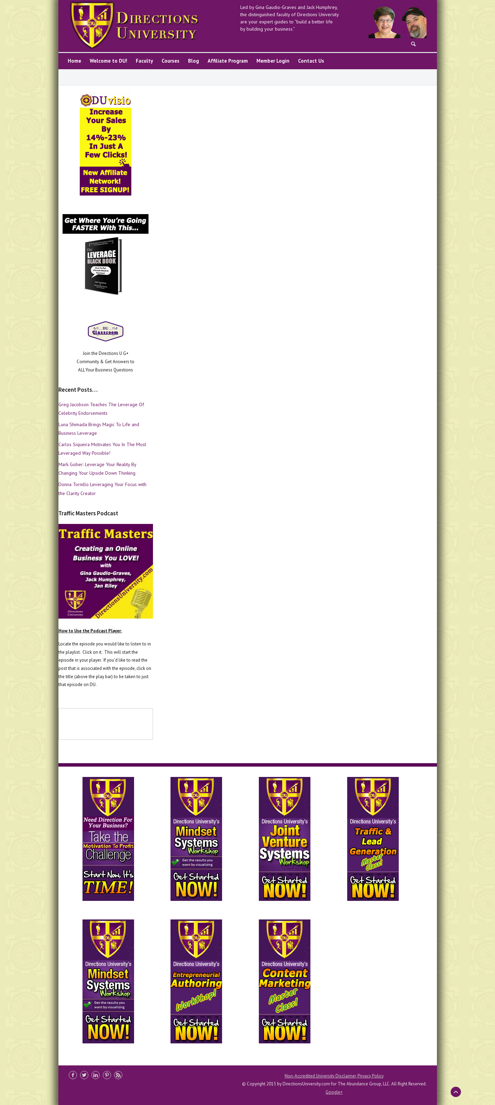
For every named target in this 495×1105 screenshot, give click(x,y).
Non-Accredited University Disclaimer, (321, 1076)
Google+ (334, 1092)
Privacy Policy (371, 1076)
